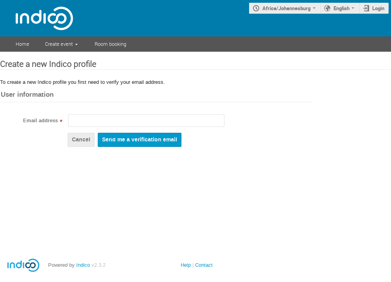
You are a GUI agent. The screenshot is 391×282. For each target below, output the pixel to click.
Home (22, 43)
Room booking (110, 43)
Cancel (81, 140)
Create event (59, 43)
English (342, 8)
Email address (40, 120)
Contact (204, 265)
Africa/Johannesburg (286, 8)
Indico (83, 265)
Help (186, 265)
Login (378, 8)
